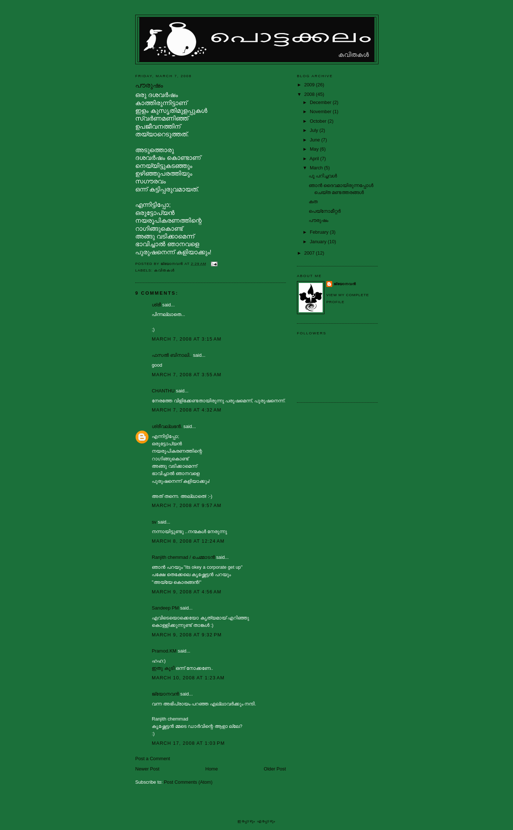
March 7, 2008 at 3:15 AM (187, 339)
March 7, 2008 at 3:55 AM (187, 374)
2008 (310, 94)
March (317, 167)
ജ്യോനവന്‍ (165, 694)
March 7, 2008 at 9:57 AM (187, 505)
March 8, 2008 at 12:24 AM (188, 541)
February (320, 232)
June (315, 140)
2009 (310, 84)
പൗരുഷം (318, 220)
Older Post (275, 769)
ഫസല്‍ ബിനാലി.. (172, 355)
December (321, 102)
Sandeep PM (165, 608)
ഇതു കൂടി (164, 668)
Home (211, 769)
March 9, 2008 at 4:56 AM (187, 591)
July (314, 130)
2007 (310, 253)
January (319, 241)
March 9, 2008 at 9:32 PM (187, 634)
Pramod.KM (164, 651)
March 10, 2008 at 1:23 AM (188, 677)
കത (313, 201)
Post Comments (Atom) (188, 782)
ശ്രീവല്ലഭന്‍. (167, 426)
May (315, 149)
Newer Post (147, 769)
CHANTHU (163, 391)
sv (154, 522)
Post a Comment (152, 758)
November (321, 111)
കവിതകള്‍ (164, 270)
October (319, 121)
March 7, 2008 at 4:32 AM (187, 410)
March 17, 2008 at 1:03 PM (188, 743)
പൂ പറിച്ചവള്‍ (323, 176)
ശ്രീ (156, 305)
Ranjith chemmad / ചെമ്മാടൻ (183, 557)
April (314, 158)
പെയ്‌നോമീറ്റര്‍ (325, 211)
